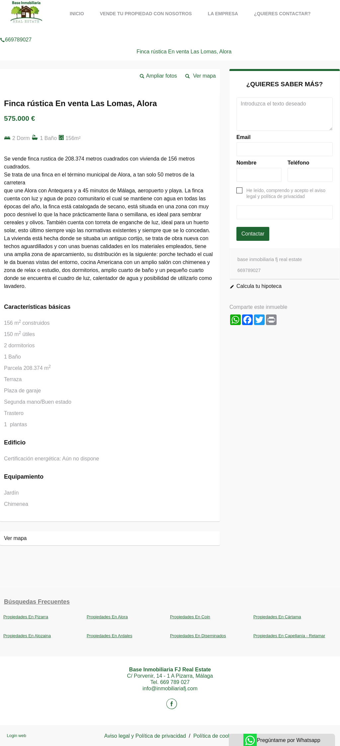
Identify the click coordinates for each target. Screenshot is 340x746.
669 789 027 (175, 682)
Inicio (77, 13)
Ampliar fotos (161, 76)
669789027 (16, 31)
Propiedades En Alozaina (27, 635)
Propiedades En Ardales (109, 635)
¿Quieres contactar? (282, 13)
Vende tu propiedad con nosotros (146, 13)
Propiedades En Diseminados (198, 635)
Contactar (252, 234)
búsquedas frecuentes (37, 601)
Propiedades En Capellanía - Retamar (289, 635)
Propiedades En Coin (190, 616)
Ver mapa (204, 76)
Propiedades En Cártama (277, 616)
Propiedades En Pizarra (25, 616)
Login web (16, 735)
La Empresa (223, 13)
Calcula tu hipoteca (259, 286)
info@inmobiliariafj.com (170, 688)
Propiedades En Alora (107, 616)
